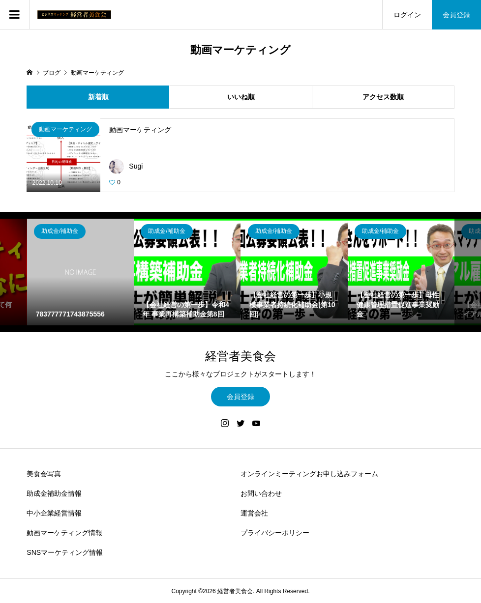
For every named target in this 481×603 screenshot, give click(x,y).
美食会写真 (44, 474)
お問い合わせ (261, 493)
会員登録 (456, 15)
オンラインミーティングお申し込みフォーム (309, 474)
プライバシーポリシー (274, 533)
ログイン (407, 15)
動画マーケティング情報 (64, 533)
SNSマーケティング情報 (65, 552)
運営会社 (254, 513)
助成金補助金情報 (54, 493)
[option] (80, 272)
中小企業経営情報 (54, 513)
